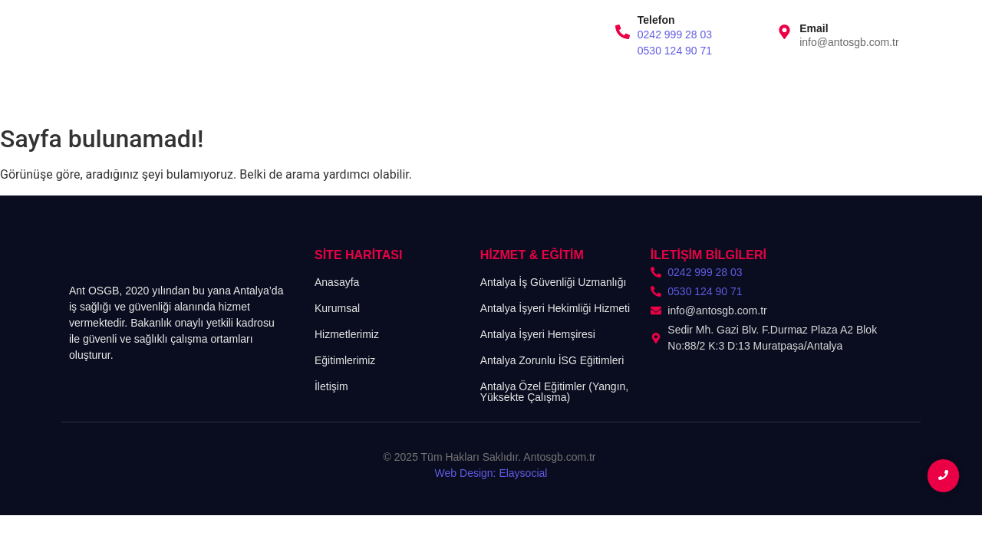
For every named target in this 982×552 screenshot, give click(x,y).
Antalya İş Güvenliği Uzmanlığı (553, 282)
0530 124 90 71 (675, 50)
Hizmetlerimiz (250, 91)
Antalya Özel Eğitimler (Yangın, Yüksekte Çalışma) (554, 391)
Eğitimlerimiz (343, 91)
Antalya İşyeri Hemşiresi (537, 334)
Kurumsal (165, 91)
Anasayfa (91, 91)
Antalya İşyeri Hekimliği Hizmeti (555, 308)
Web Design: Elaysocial (491, 473)
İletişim (420, 91)
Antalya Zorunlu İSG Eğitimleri (552, 360)
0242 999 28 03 (675, 34)
